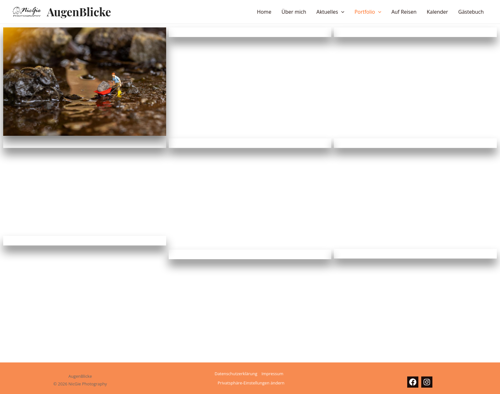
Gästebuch (471, 11)
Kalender (437, 11)
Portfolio (368, 11)
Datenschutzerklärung (236, 373)
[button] (341, 11)
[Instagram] (426, 382)
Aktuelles (330, 11)
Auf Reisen (403, 11)
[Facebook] (412, 382)
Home (264, 11)
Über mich (294, 11)
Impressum (272, 373)
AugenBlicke (79, 11)
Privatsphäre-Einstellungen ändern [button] (251, 383)
